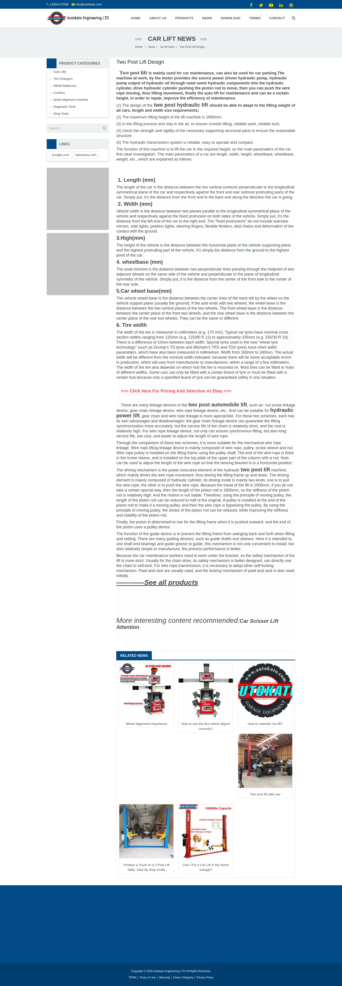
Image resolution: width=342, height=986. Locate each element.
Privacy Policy (204, 977)
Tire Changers (63, 78)
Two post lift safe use (265, 794)
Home (139, 46)
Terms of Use (148, 977)
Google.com (60, 155)
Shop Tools (60, 113)
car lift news (171, 38)
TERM (132, 977)
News (151, 46)
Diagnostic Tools (64, 106)
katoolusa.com (86, 155)
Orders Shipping (183, 977)
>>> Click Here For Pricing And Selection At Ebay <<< (176, 391)
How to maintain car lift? (265, 724)
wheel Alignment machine (70, 99)
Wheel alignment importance (146, 724)
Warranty (164, 977)
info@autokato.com (88, 4)
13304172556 (59, 4)
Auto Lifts (59, 72)
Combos (59, 92)
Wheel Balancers (65, 85)
